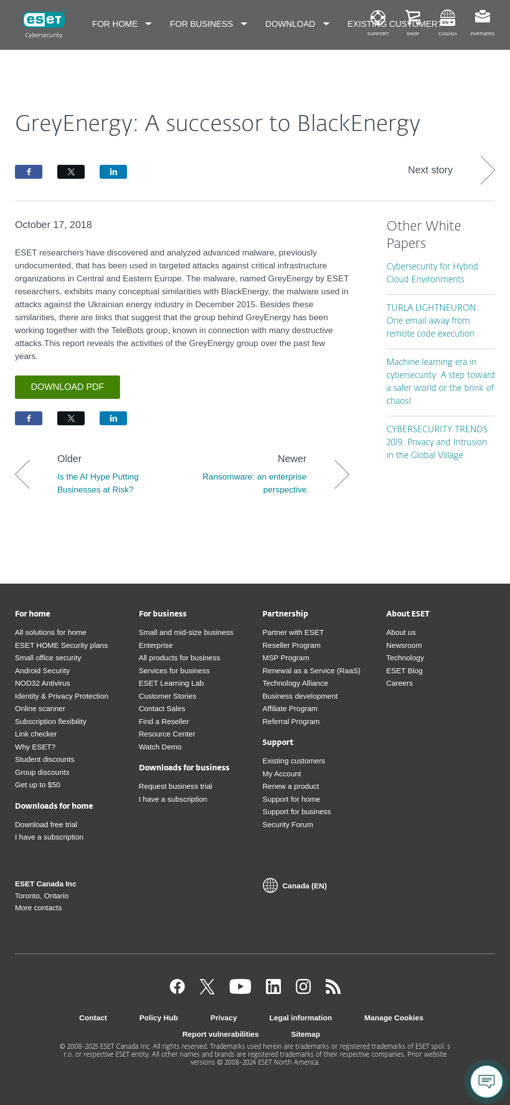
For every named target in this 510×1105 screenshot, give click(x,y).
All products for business (179, 657)
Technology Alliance (295, 683)
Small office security (48, 657)
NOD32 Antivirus (42, 683)
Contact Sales (162, 708)
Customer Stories (168, 696)
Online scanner (40, 708)
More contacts (38, 907)
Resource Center (167, 734)
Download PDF (67, 387)
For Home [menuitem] (116, 24)
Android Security (42, 670)
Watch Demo (160, 746)
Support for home (291, 799)
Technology (405, 657)
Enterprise (156, 645)
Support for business (296, 811)
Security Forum (287, 824)
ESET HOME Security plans (61, 645)
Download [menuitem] (291, 24)
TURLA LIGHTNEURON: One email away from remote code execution (432, 321)
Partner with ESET (293, 632)
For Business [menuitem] (202, 24)
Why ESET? (35, 746)
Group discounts (42, 772)
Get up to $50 (37, 784)
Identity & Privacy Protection (62, 696)
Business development (300, 696)
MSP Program (285, 657)
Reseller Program (291, 645)
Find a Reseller (164, 721)
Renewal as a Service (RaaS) (311, 670)
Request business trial (176, 786)
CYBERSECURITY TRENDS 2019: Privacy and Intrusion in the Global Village (437, 443)
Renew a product (290, 786)
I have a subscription (49, 837)
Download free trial (46, 824)
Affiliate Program (290, 708)
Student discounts (44, 759)
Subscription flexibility (50, 721)
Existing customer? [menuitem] (395, 24)
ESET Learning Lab (171, 683)
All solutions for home (50, 632)
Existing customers (293, 760)
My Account (281, 773)
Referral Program (291, 721)
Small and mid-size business (186, 632)
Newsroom (404, 645)
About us (401, 632)
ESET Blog (404, 670)
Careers (399, 683)
